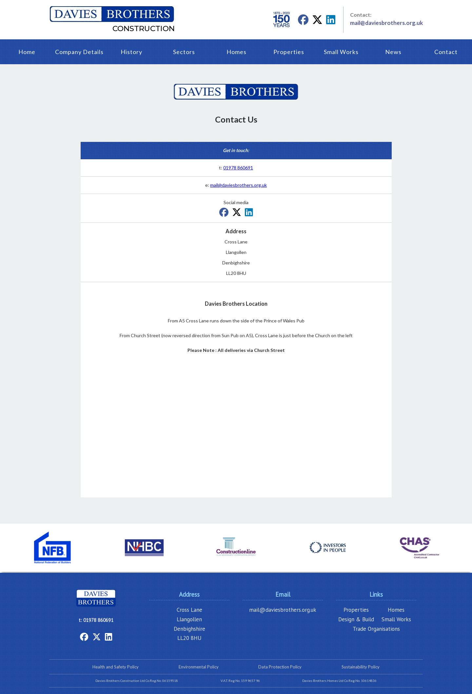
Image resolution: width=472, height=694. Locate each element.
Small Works (341, 51)
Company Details (79, 51)
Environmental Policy (199, 666)
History (131, 51)
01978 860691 (238, 167)
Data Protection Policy (280, 666)
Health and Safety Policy (115, 666)
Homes (236, 51)
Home (26, 51)
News (393, 51)
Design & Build (356, 619)
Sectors (184, 51)
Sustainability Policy (361, 666)
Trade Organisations (376, 628)
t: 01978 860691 (96, 620)
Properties (288, 51)
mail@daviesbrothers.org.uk (386, 22)
